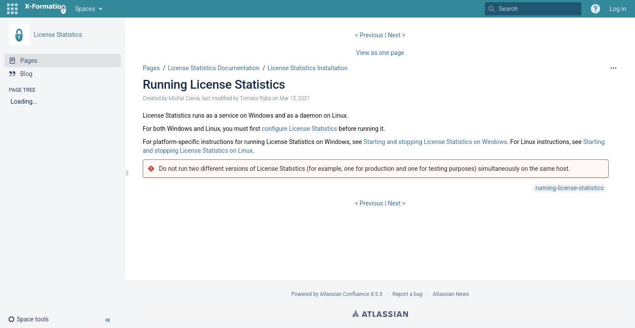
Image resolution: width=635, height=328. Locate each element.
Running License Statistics (214, 84)
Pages (151, 68)
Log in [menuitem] (618, 8)
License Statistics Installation (307, 68)
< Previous (370, 35)
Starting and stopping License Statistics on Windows (435, 141)
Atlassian (380, 313)
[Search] (491, 8)
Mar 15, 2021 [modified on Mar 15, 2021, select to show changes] (295, 98)
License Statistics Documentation (214, 68)
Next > (396, 35)
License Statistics (58, 34)
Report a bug (407, 294)
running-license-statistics (569, 187)
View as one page (380, 52)
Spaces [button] (85, 8)
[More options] (613, 68)
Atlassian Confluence (344, 294)
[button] (12, 9)
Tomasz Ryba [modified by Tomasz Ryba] (255, 98)
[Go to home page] (45, 9)
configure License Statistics (299, 128)
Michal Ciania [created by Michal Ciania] (184, 98)
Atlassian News (451, 294)
